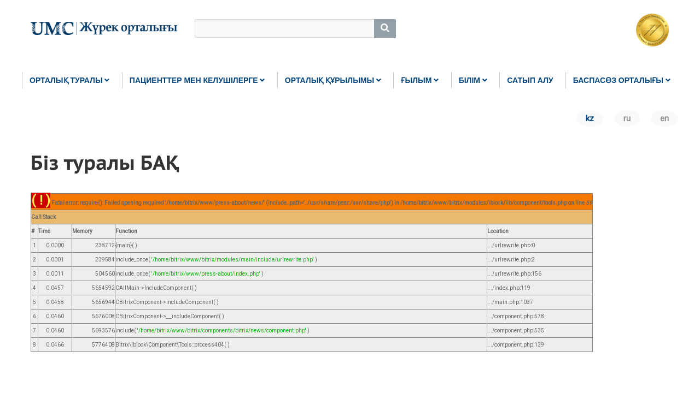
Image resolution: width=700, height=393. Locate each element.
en (664, 118)
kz (590, 118)
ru (627, 118)
